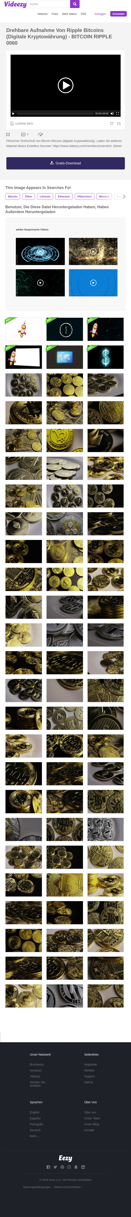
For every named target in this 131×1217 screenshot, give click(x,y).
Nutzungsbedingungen (37, 1192)
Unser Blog (91, 1129)
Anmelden (118, 13)
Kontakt (89, 1135)
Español (35, 1123)
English (35, 1117)
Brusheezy (37, 1069)
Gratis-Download (68, 168)
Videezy (35, 1081)
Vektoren (42, 13)
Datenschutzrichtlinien (67, 1192)
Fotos (55, 13)
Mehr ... (35, 1141)
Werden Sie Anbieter (37, 1089)
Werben (89, 1075)
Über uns (90, 1117)
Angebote (90, 1069)
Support (89, 1081)
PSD (83, 13)
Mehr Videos (69, 13)
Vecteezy (36, 1075)
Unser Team (92, 1123)
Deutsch (35, 1135)
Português (36, 1129)
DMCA (88, 1087)
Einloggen (100, 13)
